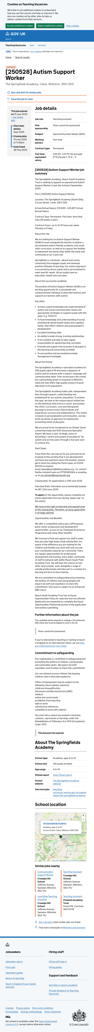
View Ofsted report (62, 775)
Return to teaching (15, 978)
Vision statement (52, 1011)
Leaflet (56, 860)
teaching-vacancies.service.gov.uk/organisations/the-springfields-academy (69, 792)
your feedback (36, 51)
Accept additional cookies (20, 25)
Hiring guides (55, 967)
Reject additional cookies (50, 25)
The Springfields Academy (54, 823)
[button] (60, 837)
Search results (22, 57)
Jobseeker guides (14, 972)
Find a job (10, 967)
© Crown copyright (78, 1024)
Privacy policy (23, 1008)
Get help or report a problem (63, 985)
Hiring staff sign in (58, 961)
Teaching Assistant (72, 871)
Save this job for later (22, 99)
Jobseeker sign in (14, 961)
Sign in (8, 39)
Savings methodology (31, 1011)
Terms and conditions (42, 1008)
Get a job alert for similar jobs (26, 92)
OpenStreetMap (73, 860)
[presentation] (61, 837)
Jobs (31, 45)
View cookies (72, 26)
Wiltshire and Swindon (74, 927)
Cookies (10, 1008)
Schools (42, 45)
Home (9, 57)
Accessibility (12, 1011)
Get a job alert (46, 922)
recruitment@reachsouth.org (55, 475)
